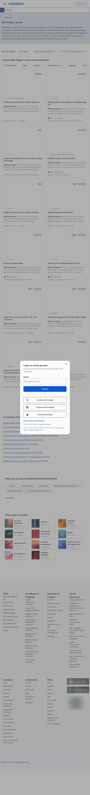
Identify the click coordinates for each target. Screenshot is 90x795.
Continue (45, 389)
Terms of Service (34, 430)
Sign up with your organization (34, 420)
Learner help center (45, 424)
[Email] (45, 381)
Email (26, 377)
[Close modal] (66, 364)
